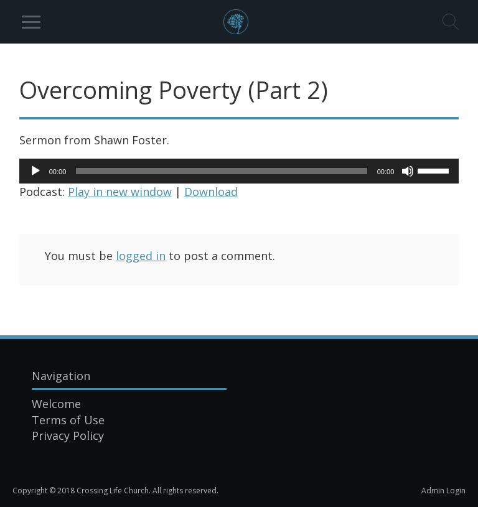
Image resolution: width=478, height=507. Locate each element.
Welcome (56, 403)
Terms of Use (68, 419)
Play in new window (120, 191)
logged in (141, 255)
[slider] (221, 171)
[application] (239, 171)
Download (211, 191)
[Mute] (407, 171)
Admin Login (443, 490)
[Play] (35, 171)
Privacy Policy (68, 435)
